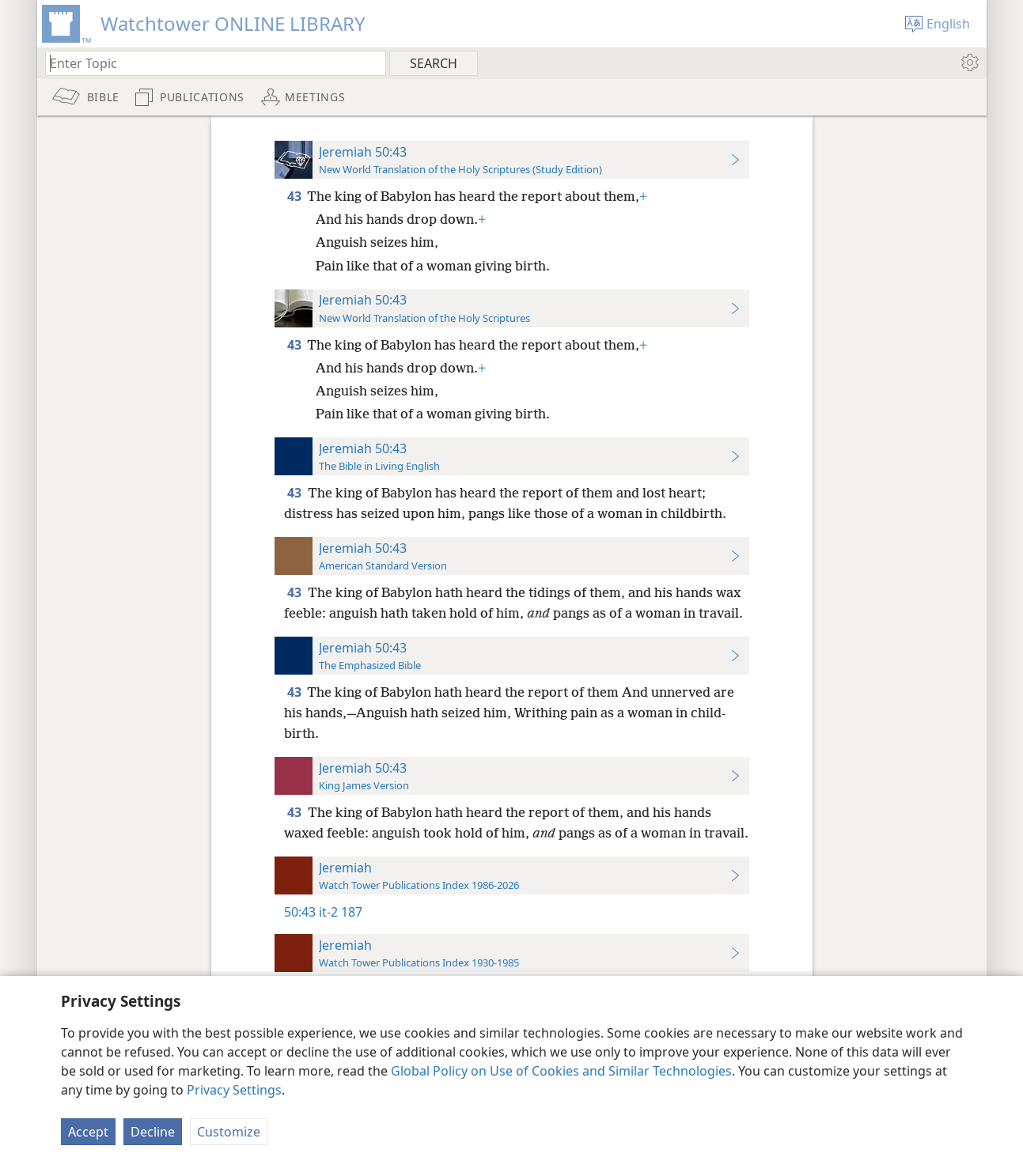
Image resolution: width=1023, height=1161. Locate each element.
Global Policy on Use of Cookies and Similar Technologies (561, 1071)
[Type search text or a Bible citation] (208, 62)
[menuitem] (969, 62)
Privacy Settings (234, 1090)
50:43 (300, 912)
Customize (228, 1131)
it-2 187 (340, 912)
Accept (88, 1131)
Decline (153, 1131)
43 (295, 196)
